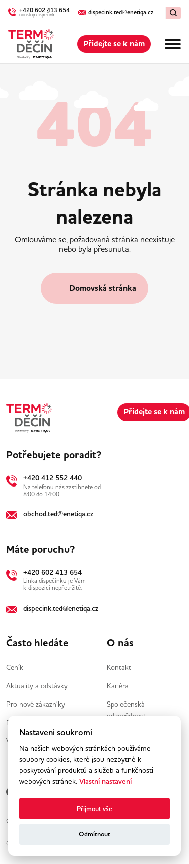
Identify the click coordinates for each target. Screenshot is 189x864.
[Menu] (173, 44)
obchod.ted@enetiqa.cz (58, 513)
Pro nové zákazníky (35, 704)
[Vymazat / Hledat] (173, 13)
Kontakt (119, 667)
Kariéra (118, 685)
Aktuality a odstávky (37, 685)
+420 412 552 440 (52, 477)
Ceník (14, 667)
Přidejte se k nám (114, 43)
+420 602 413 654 (52, 572)
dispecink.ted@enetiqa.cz (60, 608)
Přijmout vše (94, 808)
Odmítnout (94, 834)
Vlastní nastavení (105, 781)
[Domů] (31, 44)
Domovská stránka (102, 288)
